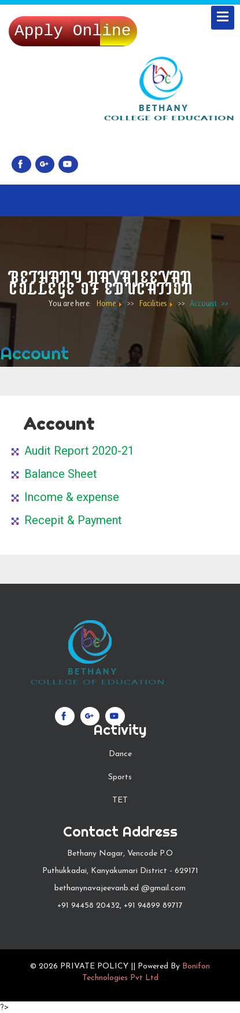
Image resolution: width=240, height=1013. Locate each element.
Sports (120, 777)
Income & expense (71, 497)
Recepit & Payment (73, 520)
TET (120, 800)
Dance (120, 754)
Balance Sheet (60, 474)
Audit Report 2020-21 (79, 451)
